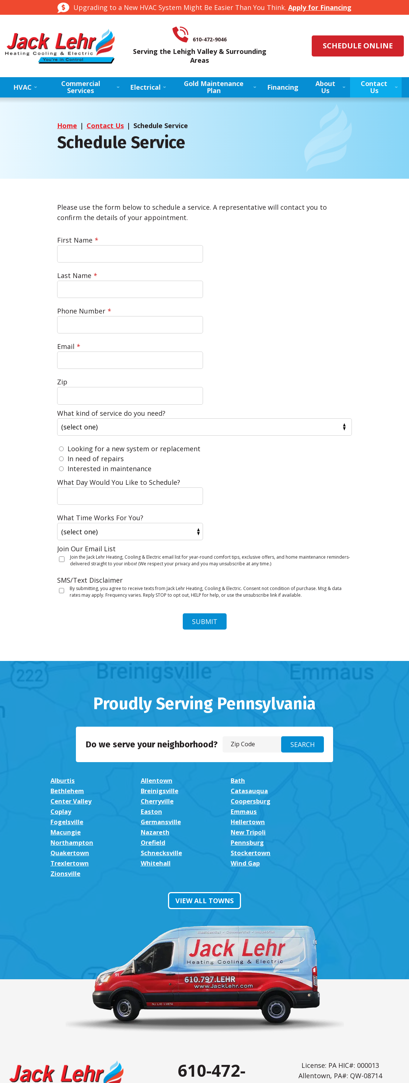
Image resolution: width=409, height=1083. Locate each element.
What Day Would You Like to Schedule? (118, 413)
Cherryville (328, 686)
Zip (62, 313)
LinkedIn (211, 1012)
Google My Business (229, 1012)
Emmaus (324, 697)
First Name (77, 242)
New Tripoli (156, 717)
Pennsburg (68, 728)
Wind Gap (239, 738)
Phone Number (84, 277)
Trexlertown (71, 738)
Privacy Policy (319, 1005)
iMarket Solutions (164, 1070)
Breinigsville (70, 686)
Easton (235, 697)
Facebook (174, 1012)
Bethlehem (328, 676)
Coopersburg (72, 697)
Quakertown (158, 728)
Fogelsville (67, 707)
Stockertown (331, 728)
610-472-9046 (215, 36)
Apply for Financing (320, 7)
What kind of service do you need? (111, 344)
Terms (385, 1010)
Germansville (158, 707)
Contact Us (105, 127)
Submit (204, 517)
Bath (232, 676)
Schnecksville (245, 728)
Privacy (374, 1010)
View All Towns (204, 765)
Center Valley (246, 686)
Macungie (326, 707)
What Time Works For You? (255, 413)
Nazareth (66, 717)
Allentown (154, 676)
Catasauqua (156, 686)
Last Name (232, 242)
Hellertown (242, 707)
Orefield (323, 717)
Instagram (193, 1012)
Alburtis (63, 676)
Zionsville (325, 738)
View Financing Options (65, 1005)
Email (223, 277)
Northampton (247, 717)
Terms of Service (344, 1005)
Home (67, 127)
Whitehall (152, 738)
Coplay (148, 697)
